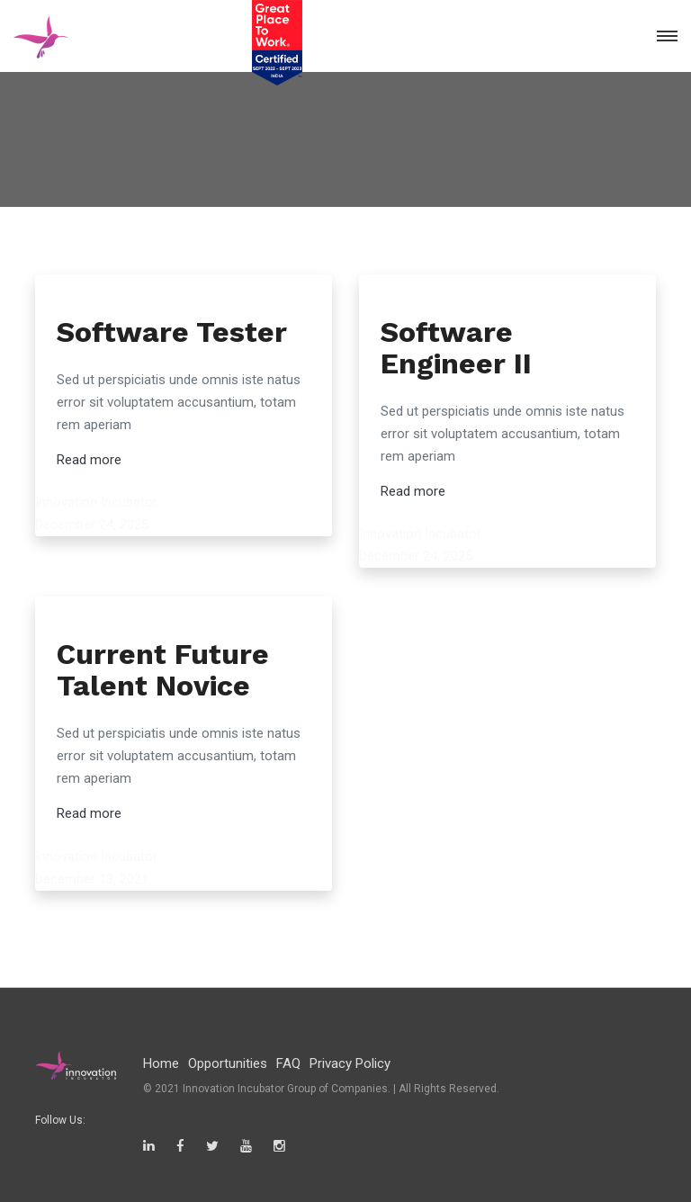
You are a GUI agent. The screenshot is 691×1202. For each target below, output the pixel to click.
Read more (89, 460)
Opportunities (227, 1063)
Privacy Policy (350, 1063)
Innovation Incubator (96, 502)
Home (161, 1063)
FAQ (288, 1063)
